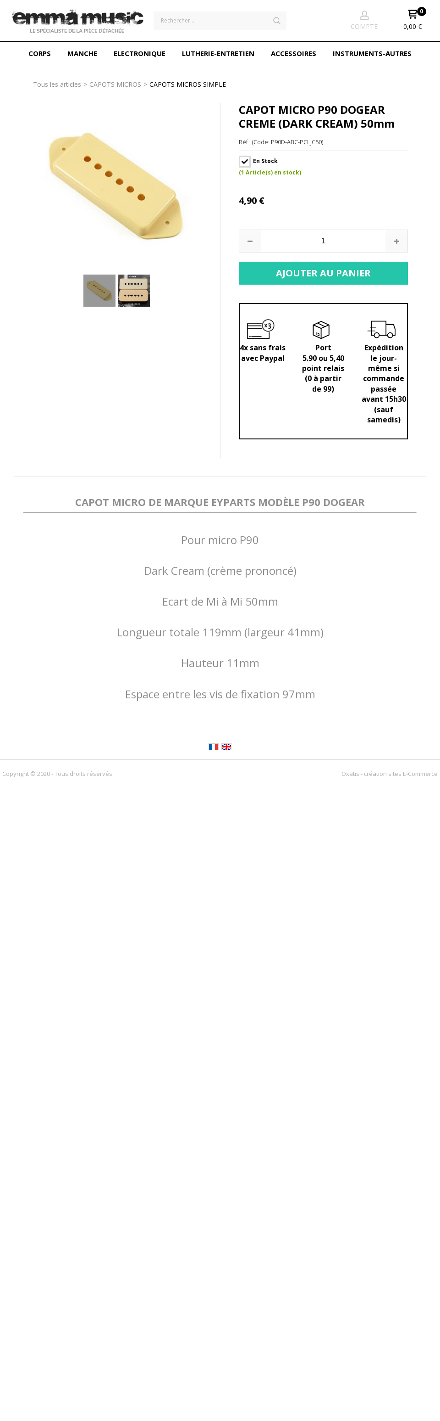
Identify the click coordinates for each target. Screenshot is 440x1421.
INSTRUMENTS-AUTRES (372, 53)
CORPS (39, 53)
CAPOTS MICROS (115, 84)
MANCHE (82, 53)
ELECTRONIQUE (139, 53)
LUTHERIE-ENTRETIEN (218, 53)
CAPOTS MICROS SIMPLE (187, 84)
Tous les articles (57, 84)
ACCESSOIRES (293, 53)
